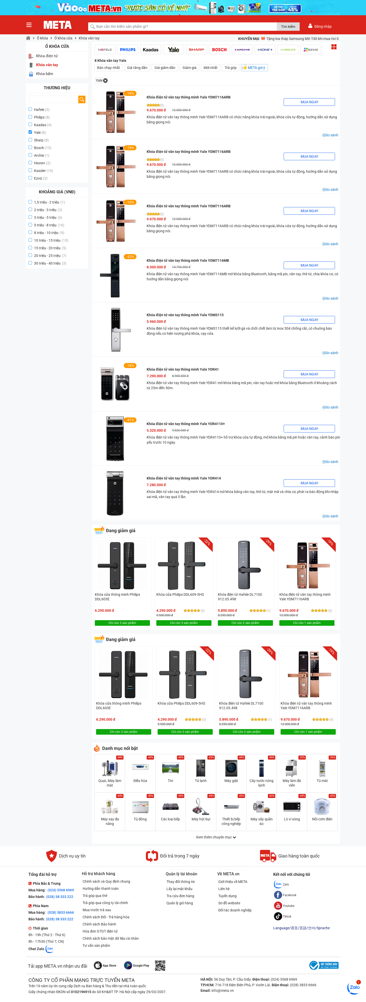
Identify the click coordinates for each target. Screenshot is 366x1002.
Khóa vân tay (89, 38)
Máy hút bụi (201, 819)
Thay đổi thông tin (180, 882)
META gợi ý (256, 68)
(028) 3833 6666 (60, 912)
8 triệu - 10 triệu (49, 233)
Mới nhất (211, 68)
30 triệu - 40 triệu (50, 263)
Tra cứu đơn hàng (179, 896)
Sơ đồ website (230, 903)
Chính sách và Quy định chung (105, 881)
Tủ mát (322, 781)
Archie (39, 155)
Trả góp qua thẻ (94, 896)
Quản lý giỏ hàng (179, 903)
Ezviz (38, 178)
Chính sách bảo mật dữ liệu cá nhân (110, 938)
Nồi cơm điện (322, 819)
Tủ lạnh (201, 781)
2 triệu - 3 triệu (48, 210)
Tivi (170, 781)
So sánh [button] (332, 135)
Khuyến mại (248, 39)
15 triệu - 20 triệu (50, 248)
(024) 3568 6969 (60, 890)
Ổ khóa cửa (63, 38)
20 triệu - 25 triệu (50, 256)
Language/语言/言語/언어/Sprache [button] (301, 928)
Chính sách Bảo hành (98, 924)
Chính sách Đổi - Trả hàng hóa (105, 917)
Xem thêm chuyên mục (216, 837)
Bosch (39, 148)
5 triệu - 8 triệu (49, 225)
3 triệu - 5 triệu (48, 217)
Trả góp (231, 68)
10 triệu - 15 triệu (51, 240)
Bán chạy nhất (108, 68)
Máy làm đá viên (292, 783)
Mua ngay (309, 102)
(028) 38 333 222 (59, 897)
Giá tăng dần (137, 68)
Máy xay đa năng (110, 821)
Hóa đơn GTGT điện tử (99, 931)
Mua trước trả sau (96, 910)
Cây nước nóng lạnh (261, 783)
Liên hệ (224, 889)
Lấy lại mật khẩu (179, 889)
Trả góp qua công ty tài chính (104, 903)
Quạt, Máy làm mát (109, 783)
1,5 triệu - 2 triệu (49, 202)
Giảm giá (189, 68)
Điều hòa (140, 781)
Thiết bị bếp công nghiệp (231, 821)
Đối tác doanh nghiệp (235, 910)
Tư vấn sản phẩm (95, 945)
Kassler (40, 171)
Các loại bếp (170, 819)
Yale (37, 132)
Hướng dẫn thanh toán (100, 889)
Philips (39, 117)
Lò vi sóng (292, 819)
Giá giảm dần (165, 68)
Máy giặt (231, 781)
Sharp (38, 140)
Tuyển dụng (228, 896)
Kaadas (40, 125)
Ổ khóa (42, 38)
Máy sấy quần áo (262, 821)
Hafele (39, 110)
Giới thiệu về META (233, 882)
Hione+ (39, 163)
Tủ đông (140, 819)
